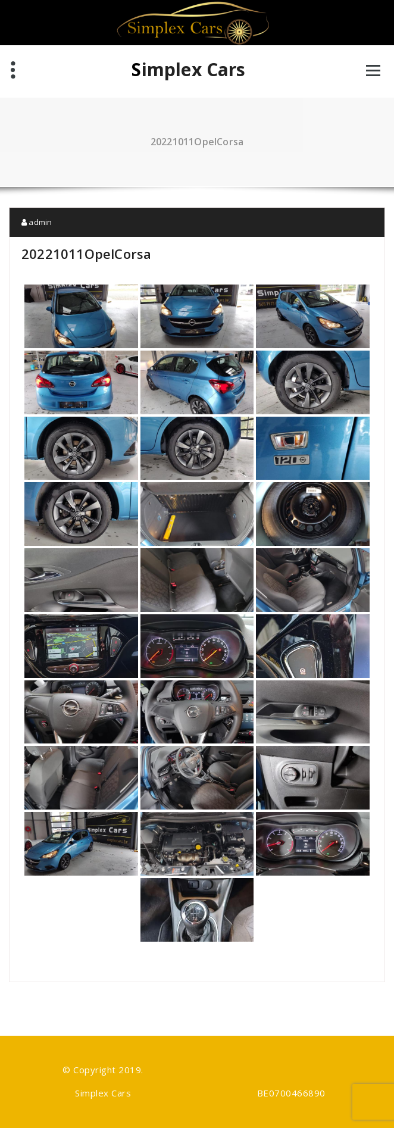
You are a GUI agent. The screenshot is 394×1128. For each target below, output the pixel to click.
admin (36, 222)
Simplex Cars (188, 69)
